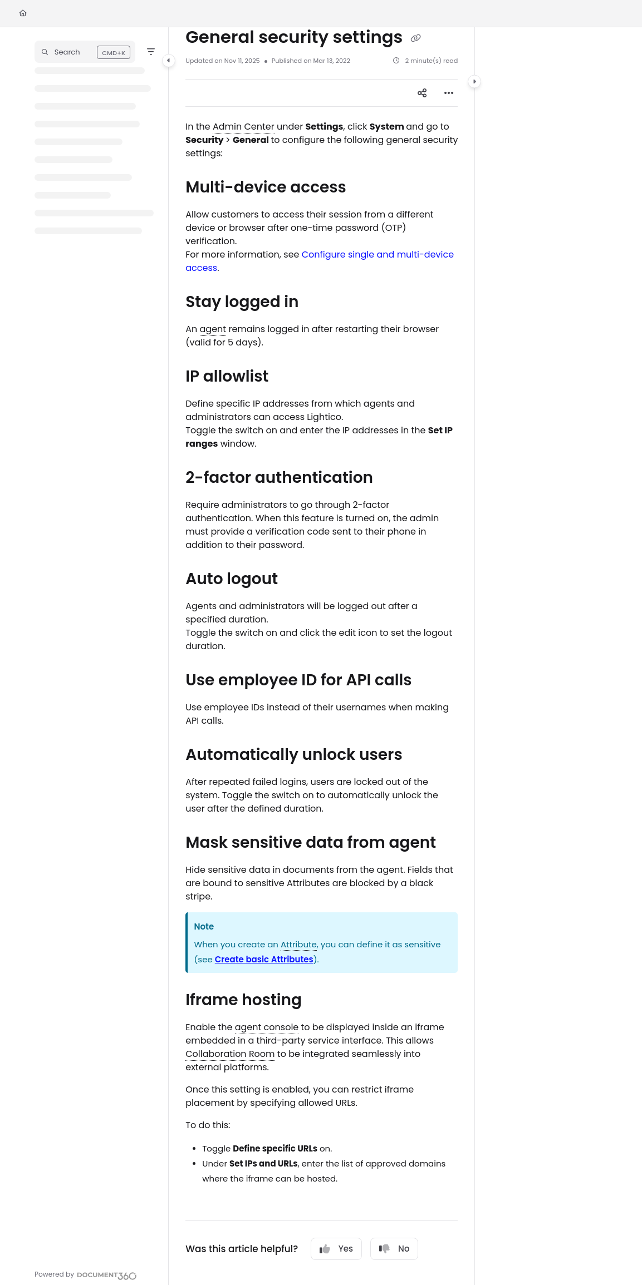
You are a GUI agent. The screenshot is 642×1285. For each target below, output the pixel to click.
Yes (336, 1248)
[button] (85, 52)
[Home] (23, 13)
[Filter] (151, 51)
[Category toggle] (168, 60)
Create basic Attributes (264, 959)
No (394, 1248)
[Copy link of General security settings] (416, 38)
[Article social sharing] (422, 93)
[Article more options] (449, 93)
